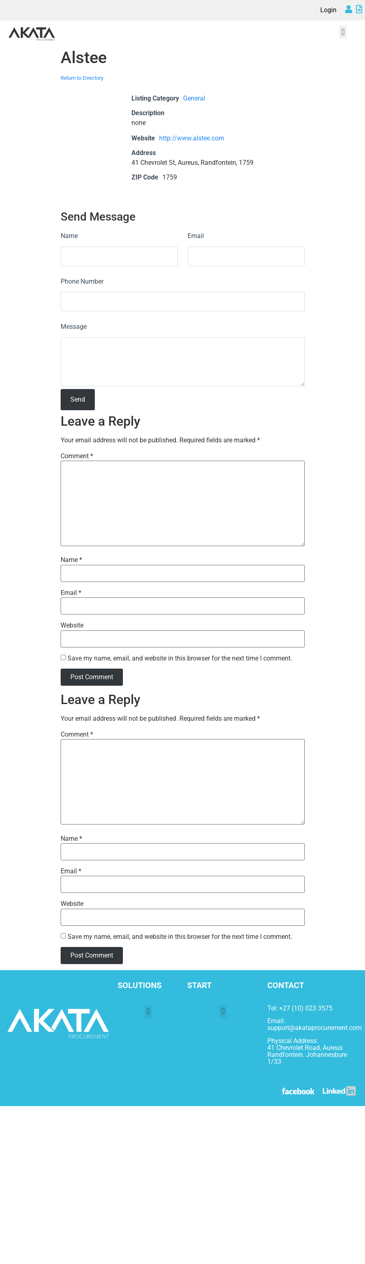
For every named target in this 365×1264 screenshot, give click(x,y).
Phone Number (82, 281)
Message (74, 326)
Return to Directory (82, 78)
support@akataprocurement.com (314, 1028)
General (194, 98)
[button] (343, 32)
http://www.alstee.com (191, 138)
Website (72, 625)
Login (328, 10)
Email (196, 236)
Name (69, 236)
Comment (77, 456)
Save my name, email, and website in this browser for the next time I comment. (180, 658)
